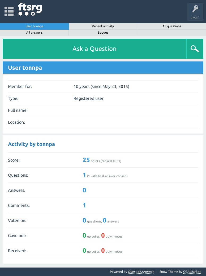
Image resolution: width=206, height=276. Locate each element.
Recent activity (103, 26)
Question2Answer (141, 271)
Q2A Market (192, 271)
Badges (103, 32)
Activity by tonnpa (31, 144)
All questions (171, 26)
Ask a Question (94, 48)
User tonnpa (34, 26)
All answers (34, 32)
